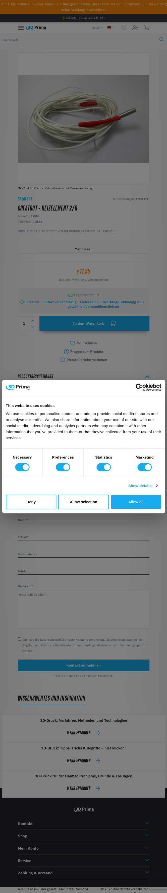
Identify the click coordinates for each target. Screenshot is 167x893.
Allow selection (83, 502)
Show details (140, 486)
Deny (31, 502)
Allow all (136, 502)
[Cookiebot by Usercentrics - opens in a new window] (139, 387)
